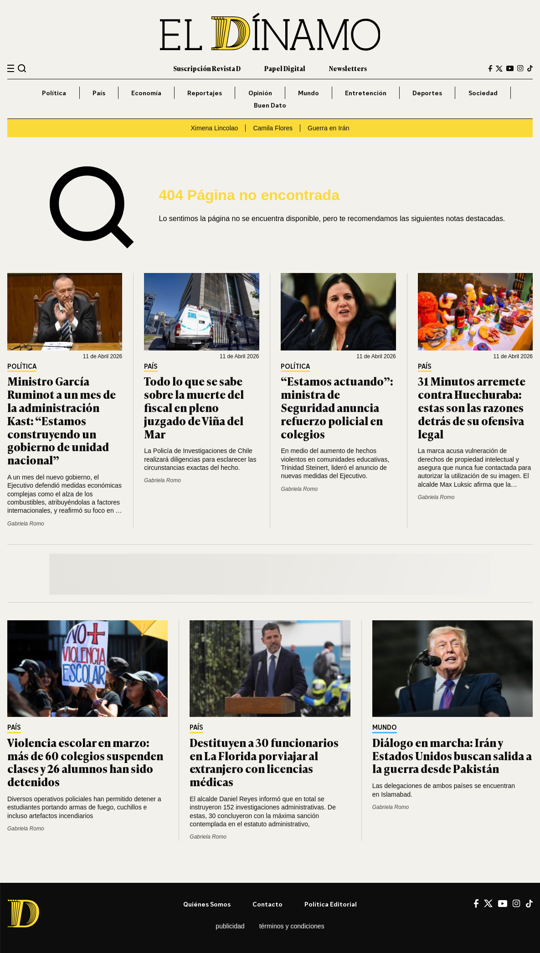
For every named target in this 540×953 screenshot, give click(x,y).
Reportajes (204, 93)
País (99, 93)
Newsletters (348, 68)
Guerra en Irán (328, 128)
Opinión (260, 93)
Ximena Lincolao (214, 128)
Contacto (267, 904)
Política (54, 93)
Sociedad (483, 93)
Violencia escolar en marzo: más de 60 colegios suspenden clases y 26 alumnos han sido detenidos (85, 761)
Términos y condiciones (291, 926)
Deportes (427, 93)
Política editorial (330, 904)
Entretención (365, 93)
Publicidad (230, 926)
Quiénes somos (207, 904)
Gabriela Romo (25, 523)
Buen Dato (270, 105)
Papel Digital (284, 68)
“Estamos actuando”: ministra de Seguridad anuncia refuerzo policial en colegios (337, 407)
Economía (146, 93)
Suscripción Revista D (207, 68)
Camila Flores (273, 128)
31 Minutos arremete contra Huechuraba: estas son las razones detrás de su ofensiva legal (471, 407)
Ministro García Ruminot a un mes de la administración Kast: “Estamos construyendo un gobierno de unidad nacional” (61, 420)
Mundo (308, 93)
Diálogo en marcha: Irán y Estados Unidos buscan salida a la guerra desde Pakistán (452, 755)
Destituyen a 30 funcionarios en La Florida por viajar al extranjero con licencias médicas (264, 761)
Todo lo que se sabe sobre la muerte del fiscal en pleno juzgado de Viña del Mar (194, 407)
